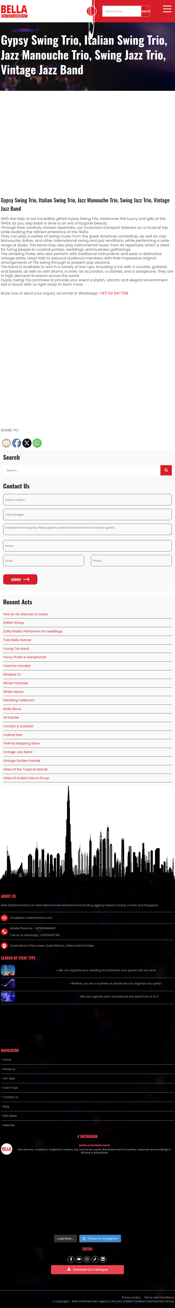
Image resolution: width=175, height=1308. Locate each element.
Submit (20, 579)
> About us (8, 1069)
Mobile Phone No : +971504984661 (32, 928)
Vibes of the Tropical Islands (25, 769)
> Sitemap (8, 1125)
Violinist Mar (12, 735)
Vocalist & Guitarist (18, 726)
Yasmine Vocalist (17, 665)
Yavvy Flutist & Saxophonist (24, 657)
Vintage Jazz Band (17, 752)
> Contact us (9, 1097)
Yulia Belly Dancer (17, 640)
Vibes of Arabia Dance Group (26, 778)
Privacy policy (131, 1297)
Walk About (12, 709)
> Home (6, 1060)
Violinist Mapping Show (21, 743)
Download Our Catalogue (87, 1269)
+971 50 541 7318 (113, 293)
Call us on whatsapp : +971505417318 (34, 935)
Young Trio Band (16, 648)
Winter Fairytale (15, 683)
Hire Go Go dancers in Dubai (25, 614)
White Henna (13, 691)
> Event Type (9, 1088)
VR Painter (11, 717)
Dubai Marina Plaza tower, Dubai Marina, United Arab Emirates (52, 946)
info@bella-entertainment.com (31, 918)
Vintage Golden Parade (21, 760)
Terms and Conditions (159, 1297)
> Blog (5, 1106)
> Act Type (8, 1078)
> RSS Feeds (9, 1116)
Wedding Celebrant (18, 700)
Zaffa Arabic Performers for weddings (32, 631)
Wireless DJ (12, 674)
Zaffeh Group (13, 622)
